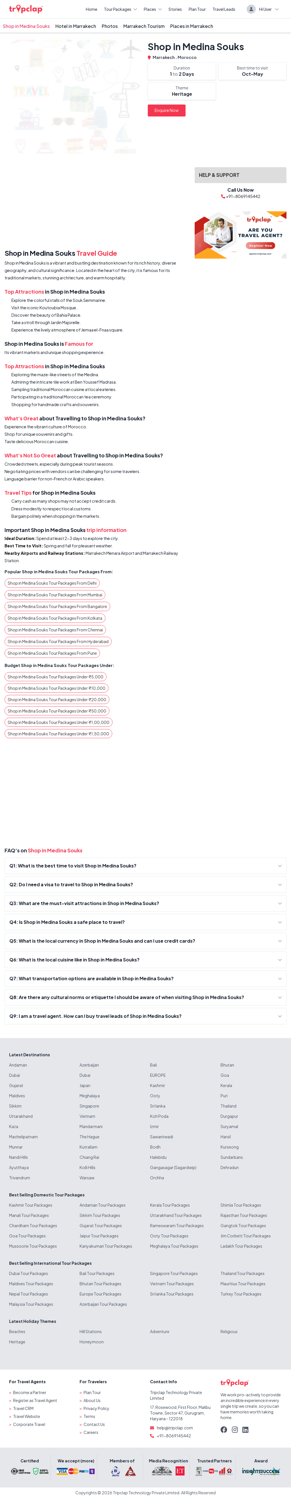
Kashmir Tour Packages (30, 1205)
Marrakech (164, 57)
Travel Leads (224, 9)
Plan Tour (197, 9)
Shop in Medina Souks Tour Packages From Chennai (55, 629)
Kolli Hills (87, 1167)
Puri (224, 1095)
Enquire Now (167, 110)
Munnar (16, 1146)
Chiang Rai (89, 1157)
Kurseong (230, 1146)
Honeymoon (92, 1341)
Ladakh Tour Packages (241, 1246)
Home (91, 9)
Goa (225, 1075)
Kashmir (157, 1085)
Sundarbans (232, 1157)
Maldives (17, 1095)
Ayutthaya (19, 1167)
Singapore (89, 1105)
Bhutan (227, 1064)
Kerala (226, 1085)
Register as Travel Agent (35, 1400)
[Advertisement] (96, 202)
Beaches (17, 1331)
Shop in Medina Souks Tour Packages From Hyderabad (58, 641)
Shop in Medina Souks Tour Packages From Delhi (52, 583)
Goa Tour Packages (27, 1235)
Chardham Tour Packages (33, 1225)
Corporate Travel (29, 1424)
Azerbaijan (89, 1064)
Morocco (187, 57)
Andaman (18, 1064)
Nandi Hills (18, 1157)
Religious (229, 1331)
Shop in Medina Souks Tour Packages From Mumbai (55, 594)
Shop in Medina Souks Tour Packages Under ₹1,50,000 (58, 733)
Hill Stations (91, 1331)
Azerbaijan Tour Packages (103, 1304)
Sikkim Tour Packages (100, 1215)
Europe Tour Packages (100, 1293)
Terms (89, 1416)
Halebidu (158, 1157)
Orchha (157, 1177)
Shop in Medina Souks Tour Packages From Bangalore (57, 606)
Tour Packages (120, 9)
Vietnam (87, 1116)
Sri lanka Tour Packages (172, 1293)
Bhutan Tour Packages (100, 1283)
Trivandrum (19, 1177)
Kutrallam (88, 1146)
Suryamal (229, 1126)
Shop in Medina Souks (26, 26)
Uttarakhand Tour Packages (176, 1215)
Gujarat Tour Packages (101, 1225)
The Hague (89, 1136)
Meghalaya (90, 1095)
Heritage (17, 1341)
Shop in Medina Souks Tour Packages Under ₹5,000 (55, 676)
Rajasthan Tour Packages (244, 1215)
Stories (175, 9)
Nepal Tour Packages (28, 1293)
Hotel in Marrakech (75, 26)
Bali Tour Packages (97, 1273)
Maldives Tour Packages (31, 1283)
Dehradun (230, 1167)
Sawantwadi (161, 1136)
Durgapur (229, 1116)
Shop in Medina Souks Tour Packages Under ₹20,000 (57, 699)
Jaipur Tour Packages (99, 1235)
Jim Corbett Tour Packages (246, 1235)
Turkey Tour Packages (241, 1293)
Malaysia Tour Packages (31, 1304)
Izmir (154, 1126)
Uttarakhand (21, 1116)
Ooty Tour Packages (169, 1235)
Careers (91, 1432)
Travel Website (26, 1416)
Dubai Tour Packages (28, 1273)
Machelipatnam (23, 1136)
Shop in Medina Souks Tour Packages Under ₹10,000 (56, 688)
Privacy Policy (96, 1408)
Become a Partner (29, 1392)
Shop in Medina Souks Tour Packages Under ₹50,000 (57, 710)
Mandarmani (91, 1126)
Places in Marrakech (191, 26)
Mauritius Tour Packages (243, 1283)
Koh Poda (159, 1116)
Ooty (155, 1095)
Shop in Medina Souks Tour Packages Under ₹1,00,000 (58, 722)
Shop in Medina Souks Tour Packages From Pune (52, 653)
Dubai (14, 1075)
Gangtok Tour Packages (243, 1225)
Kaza (13, 1126)
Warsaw (87, 1177)
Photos (110, 26)
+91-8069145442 (174, 1435)
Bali (153, 1064)
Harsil (226, 1136)
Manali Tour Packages (29, 1215)
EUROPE (158, 1075)
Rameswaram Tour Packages (177, 1225)
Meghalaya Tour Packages (174, 1246)
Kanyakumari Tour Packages (106, 1246)
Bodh (155, 1146)
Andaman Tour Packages (103, 1205)
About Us (92, 1400)
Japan (85, 1085)
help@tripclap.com (175, 1427)
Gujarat (16, 1085)
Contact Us (94, 1424)
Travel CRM (23, 1408)
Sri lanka (157, 1105)
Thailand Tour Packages (243, 1273)
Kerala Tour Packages (170, 1205)
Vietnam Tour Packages (172, 1283)
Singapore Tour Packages (174, 1273)
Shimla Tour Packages (241, 1205)
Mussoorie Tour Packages (33, 1246)
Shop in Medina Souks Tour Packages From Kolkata (55, 618)
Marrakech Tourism (144, 26)
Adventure (159, 1331)
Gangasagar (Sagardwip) (173, 1167)
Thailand (228, 1105)
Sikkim (15, 1105)
